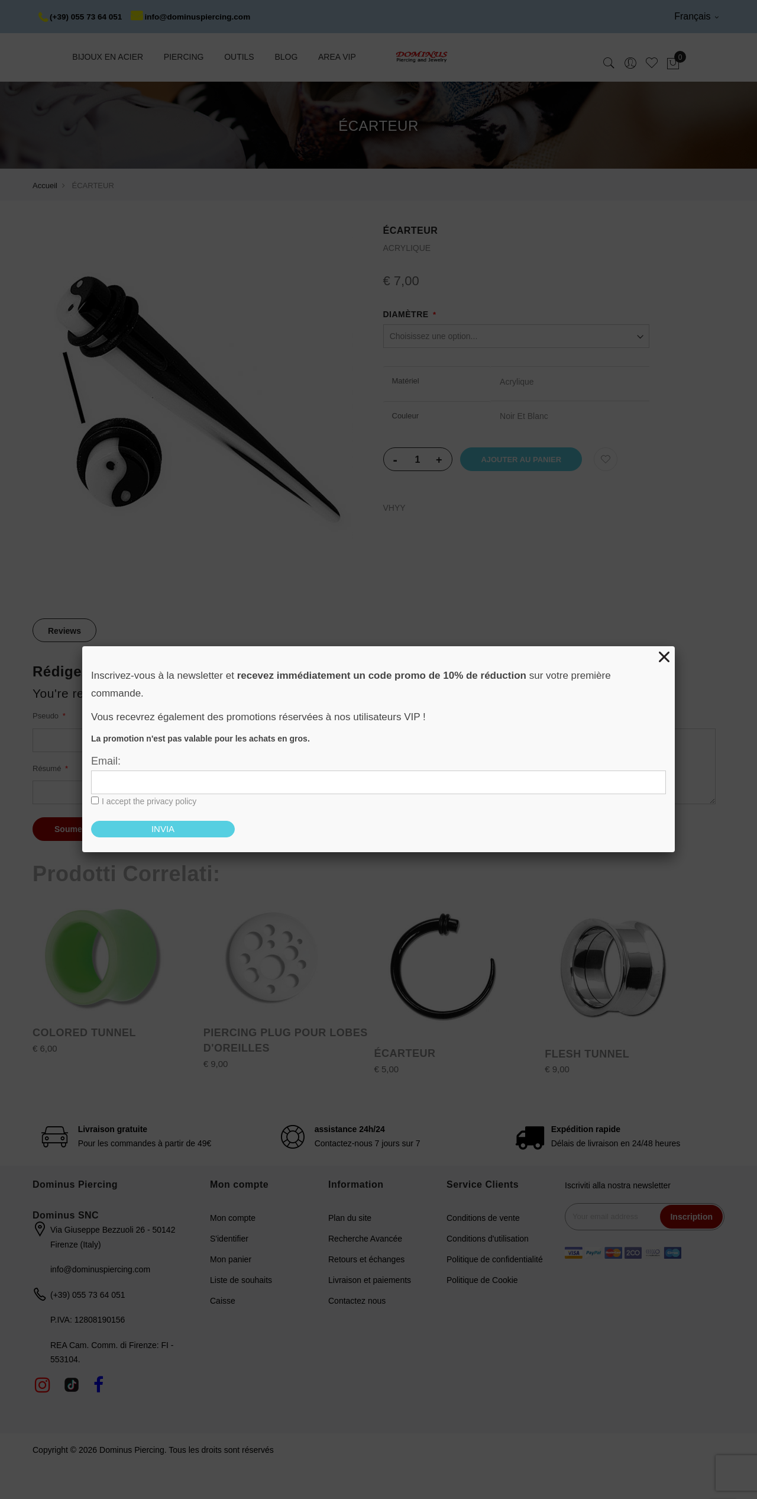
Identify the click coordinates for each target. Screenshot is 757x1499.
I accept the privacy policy (149, 801)
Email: (106, 761)
